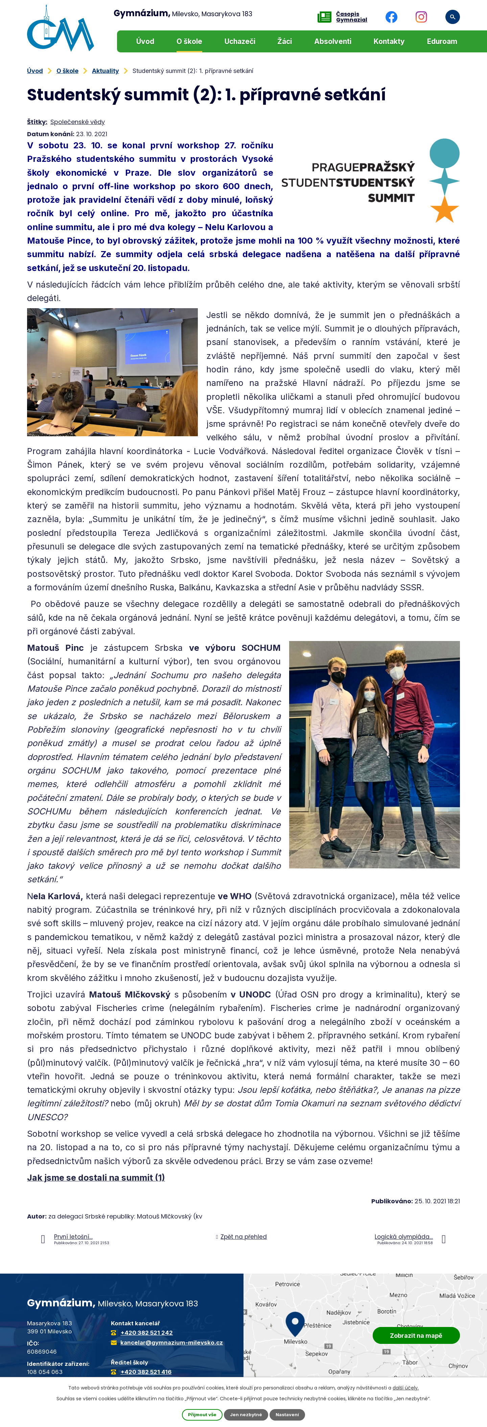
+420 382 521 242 (146, 1332)
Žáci (284, 41)
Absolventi (332, 41)
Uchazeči (240, 41)
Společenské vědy (77, 122)
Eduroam (442, 41)
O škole (189, 41)
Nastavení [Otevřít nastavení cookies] (288, 1415)
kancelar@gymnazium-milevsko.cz (171, 1342)
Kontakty (389, 41)
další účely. (406, 1387)
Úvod (145, 41)
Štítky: (37, 122)
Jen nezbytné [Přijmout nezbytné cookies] (246, 1415)
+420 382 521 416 (145, 1372)
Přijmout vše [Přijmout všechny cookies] (201, 1415)
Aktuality (105, 70)
